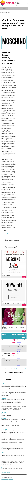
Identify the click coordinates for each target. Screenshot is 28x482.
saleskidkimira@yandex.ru (7, 479)
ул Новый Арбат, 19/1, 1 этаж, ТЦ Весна (6, 356)
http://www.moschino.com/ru (20, 368)
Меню (4, 8)
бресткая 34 (5, 339)
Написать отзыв (5, 472)
